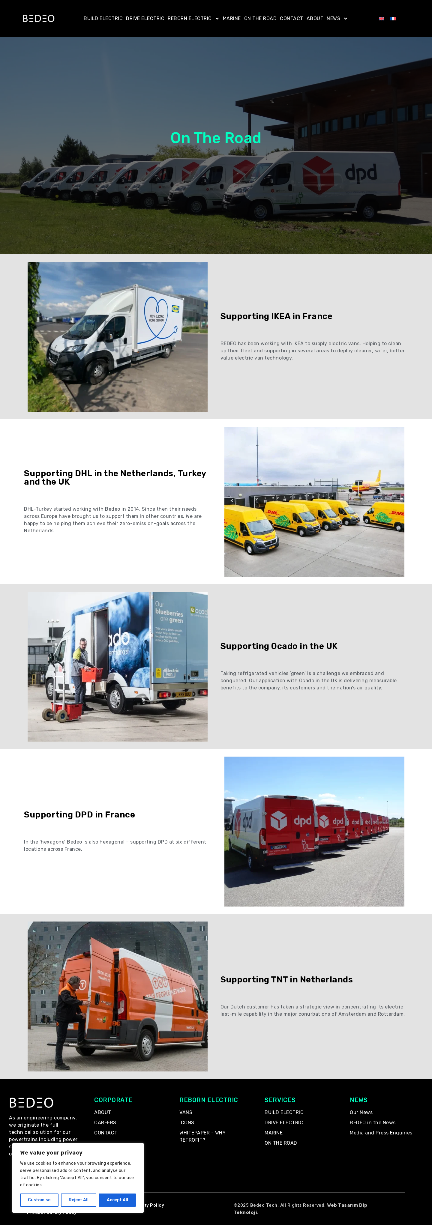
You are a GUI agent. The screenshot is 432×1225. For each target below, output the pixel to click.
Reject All (78, 1200)
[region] (78, 1178)
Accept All (117, 1200)
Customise (39, 1200)
